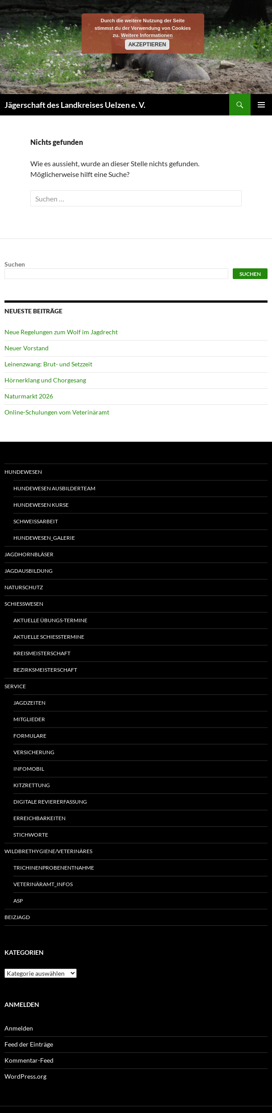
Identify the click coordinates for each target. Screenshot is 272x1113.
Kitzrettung (31, 785)
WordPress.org (25, 1076)
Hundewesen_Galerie (44, 537)
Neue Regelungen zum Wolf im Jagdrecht (61, 332)
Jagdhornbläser (29, 554)
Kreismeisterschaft (41, 653)
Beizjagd (17, 917)
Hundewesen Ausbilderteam (54, 488)
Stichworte (30, 834)
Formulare (29, 735)
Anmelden (18, 1028)
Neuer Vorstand (26, 348)
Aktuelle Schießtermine (48, 636)
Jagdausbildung (28, 570)
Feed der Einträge (28, 1044)
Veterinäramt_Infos (43, 884)
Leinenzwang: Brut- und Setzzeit (48, 364)
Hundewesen (23, 471)
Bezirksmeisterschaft (45, 669)
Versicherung (33, 752)
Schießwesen (23, 603)
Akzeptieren (147, 44)
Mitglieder (29, 719)
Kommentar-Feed (29, 1060)
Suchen (14, 264)
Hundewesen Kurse (41, 504)
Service (15, 686)
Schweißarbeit (35, 521)
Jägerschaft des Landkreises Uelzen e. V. (74, 105)
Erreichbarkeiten (39, 818)
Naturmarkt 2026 (28, 396)
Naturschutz (23, 587)
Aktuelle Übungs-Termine (50, 620)
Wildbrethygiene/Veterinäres (48, 851)
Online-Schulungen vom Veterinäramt (56, 412)
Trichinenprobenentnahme (53, 867)
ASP (18, 900)
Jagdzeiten (29, 702)
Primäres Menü (261, 104)
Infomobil (28, 768)
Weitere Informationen (147, 35)
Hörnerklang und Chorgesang (45, 380)
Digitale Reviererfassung (50, 801)
